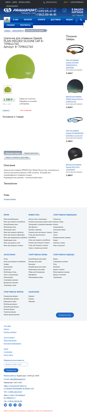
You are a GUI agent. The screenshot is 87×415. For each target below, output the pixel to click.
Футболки (56, 267)
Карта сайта (8, 355)
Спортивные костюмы (60, 262)
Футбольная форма (10, 304)
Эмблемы (32, 301)
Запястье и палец (59, 243)
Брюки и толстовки (59, 275)
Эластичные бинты (59, 230)
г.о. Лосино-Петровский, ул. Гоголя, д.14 (19, 388)
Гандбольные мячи (10, 240)
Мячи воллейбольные (11, 219)
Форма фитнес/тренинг (12, 315)
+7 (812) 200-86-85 (14, 401)
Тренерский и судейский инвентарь (40, 224)
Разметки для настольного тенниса (40, 232)
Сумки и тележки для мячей (38, 248)
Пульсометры (8, 277)
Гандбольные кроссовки (37, 269)
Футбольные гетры (10, 272)
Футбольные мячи (10, 227)
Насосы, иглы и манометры (38, 219)
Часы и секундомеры (11, 275)
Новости (8, 2)
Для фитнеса (33, 227)
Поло (55, 264)
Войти (66, 2)
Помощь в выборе (10, 332)
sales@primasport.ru (17, 379)
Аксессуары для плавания (34, 31)
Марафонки (32, 275)
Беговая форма (9, 309)
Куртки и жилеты (58, 269)
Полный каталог (65, 315)
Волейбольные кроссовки (37, 267)
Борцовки (32, 264)
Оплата (6, 329)
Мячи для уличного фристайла (14, 235)
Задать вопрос (9, 337)
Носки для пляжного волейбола (14, 262)
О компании (8, 352)
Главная (7, 19)
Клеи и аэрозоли (59, 245)
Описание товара (13, 153)
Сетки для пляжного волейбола (39, 240)
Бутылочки (7, 269)
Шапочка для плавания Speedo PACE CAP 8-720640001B (73, 167)
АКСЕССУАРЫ (17, 31)
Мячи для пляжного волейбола (14, 222)
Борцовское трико (10, 301)
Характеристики (31, 153)
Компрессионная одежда (62, 237)
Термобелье (57, 277)
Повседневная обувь (36, 277)
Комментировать (10, 199)
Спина (55, 235)
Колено (55, 224)
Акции (6, 349)
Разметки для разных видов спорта (41, 222)
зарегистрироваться (77, 2)
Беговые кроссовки (35, 262)
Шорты (55, 259)
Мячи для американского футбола (15, 237)
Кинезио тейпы (58, 222)
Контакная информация (12, 343)
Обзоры (14, 2)
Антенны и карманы (35, 230)
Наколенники (8, 267)
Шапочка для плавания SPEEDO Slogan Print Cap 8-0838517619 (74, 99)
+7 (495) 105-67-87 (14, 392)
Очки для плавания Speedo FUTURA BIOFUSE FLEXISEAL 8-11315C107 (74, 133)
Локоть (55, 232)
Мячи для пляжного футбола (13, 232)
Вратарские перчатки (11, 283)
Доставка (7, 326)
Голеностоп (57, 219)
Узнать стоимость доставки (17, 157)
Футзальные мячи (10, 230)
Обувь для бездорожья (37, 272)
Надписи (31, 296)
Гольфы (6, 264)
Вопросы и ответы (24, 2)
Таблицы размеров (12, 6)
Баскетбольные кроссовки (37, 259)
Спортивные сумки (10, 285)
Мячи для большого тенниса (13, 245)
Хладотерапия (58, 227)
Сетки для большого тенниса (38, 245)
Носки (6, 259)
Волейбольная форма (11, 299)
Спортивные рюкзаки (11, 280)
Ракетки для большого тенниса (39, 243)
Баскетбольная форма (11, 307)
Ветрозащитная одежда (61, 272)
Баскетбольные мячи (11, 224)
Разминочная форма (11, 296)
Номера (31, 299)
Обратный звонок (10, 340)
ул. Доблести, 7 (9, 398)
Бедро (55, 240)
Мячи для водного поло (12, 243)
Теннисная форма (10, 312)
